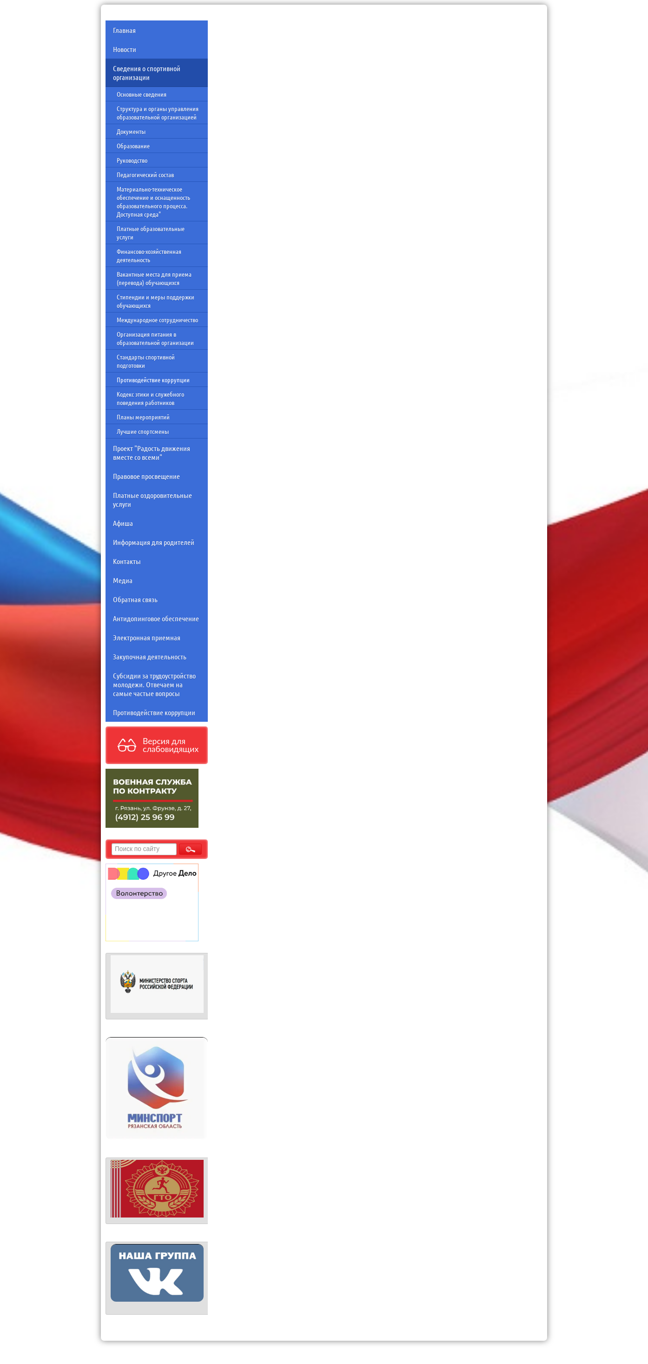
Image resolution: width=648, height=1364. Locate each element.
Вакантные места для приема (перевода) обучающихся (154, 278)
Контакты (127, 561)
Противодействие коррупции (153, 379)
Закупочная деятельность (149, 656)
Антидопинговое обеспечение (156, 618)
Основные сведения (141, 94)
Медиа (122, 580)
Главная (124, 30)
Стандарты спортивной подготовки (146, 361)
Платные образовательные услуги (151, 232)
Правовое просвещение (146, 476)
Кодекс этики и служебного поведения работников (150, 398)
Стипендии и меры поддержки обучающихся (155, 301)
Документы (131, 131)
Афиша (123, 523)
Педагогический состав (145, 174)
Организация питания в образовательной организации (155, 338)
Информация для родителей (153, 542)
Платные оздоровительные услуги (152, 499)
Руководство (132, 160)
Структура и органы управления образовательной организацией (157, 112)
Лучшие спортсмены (143, 431)
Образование (133, 145)
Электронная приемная (146, 637)
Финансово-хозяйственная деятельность (149, 255)
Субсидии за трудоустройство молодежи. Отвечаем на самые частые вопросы (154, 684)
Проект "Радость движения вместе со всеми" (151, 452)
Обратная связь (135, 599)
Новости (124, 49)
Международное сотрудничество (157, 319)
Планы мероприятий (143, 417)
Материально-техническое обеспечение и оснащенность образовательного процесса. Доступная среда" (153, 201)
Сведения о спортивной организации (146, 72)
